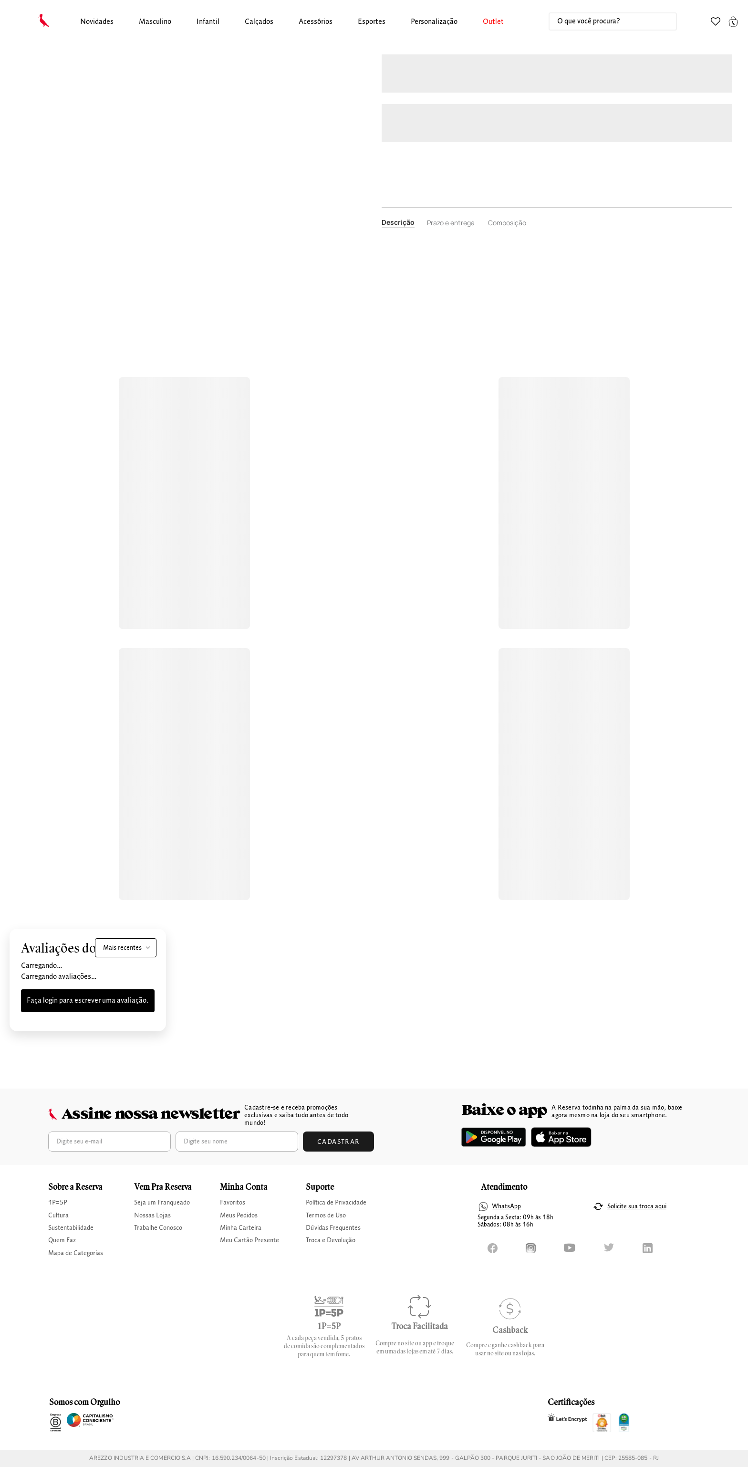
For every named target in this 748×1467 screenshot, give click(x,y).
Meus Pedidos (239, 1215)
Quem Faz (62, 1240)
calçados (259, 22)
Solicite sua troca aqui (636, 1206)
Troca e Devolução (330, 1240)
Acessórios (315, 22)
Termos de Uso (326, 1215)
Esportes (371, 22)
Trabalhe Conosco (158, 1228)
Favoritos (232, 1202)
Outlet (493, 22)
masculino (155, 22)
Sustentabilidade (71, 1228)
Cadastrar (338, 1142)
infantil (208, 22)
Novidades (97, 22)
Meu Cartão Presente (249, 1240)
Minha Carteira (240, 1228)
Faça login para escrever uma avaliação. (88, 1001)
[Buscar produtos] (659, 21)
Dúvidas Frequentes (333, 1228)
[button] (96, 22)
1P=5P (57, 1202)
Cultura (58, 1215)
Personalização (434, 22)
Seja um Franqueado (162, 1202)
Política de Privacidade (336, 1202)
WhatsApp (506, 1206)
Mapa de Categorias (75, 1253)
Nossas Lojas (152, 1215)
